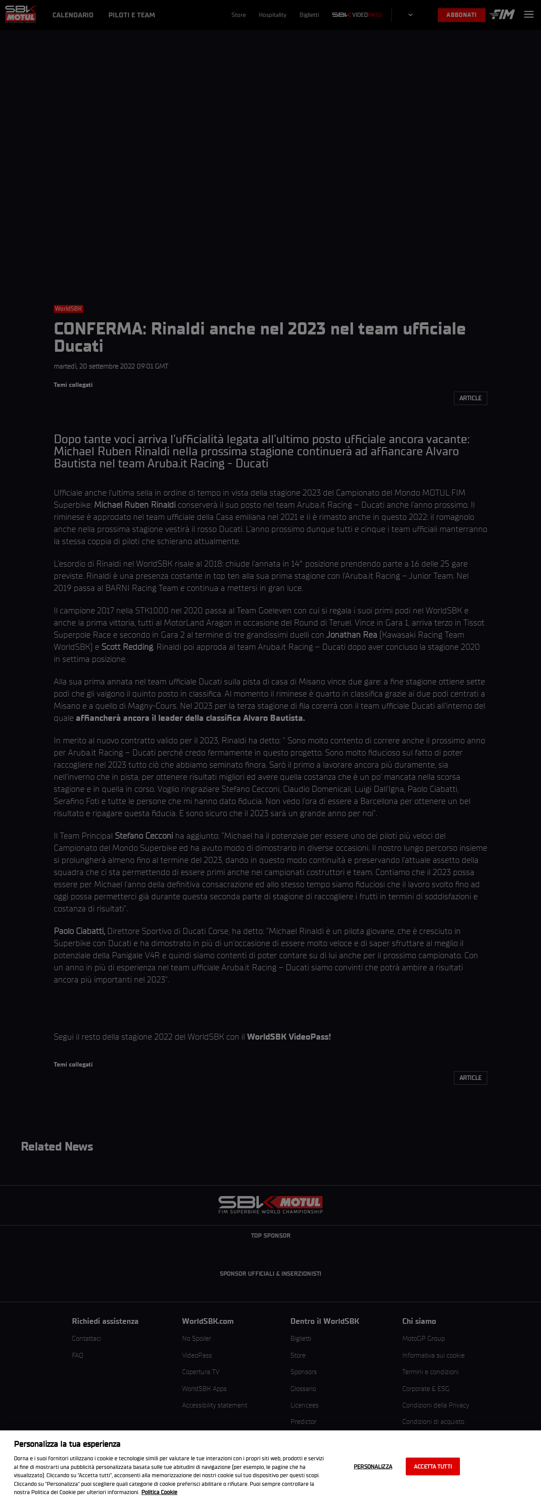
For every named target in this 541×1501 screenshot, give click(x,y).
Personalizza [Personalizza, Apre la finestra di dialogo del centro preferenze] (373, 1466)
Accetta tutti (433, 1466)
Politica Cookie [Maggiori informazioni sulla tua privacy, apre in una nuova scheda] (159, 1492)
